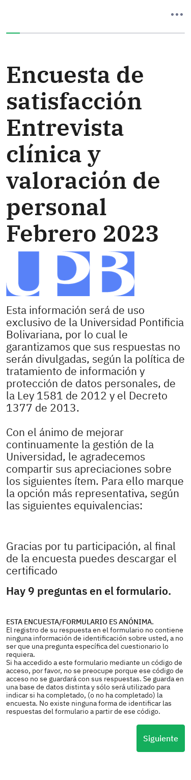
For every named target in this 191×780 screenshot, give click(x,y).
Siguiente (160, 738)
